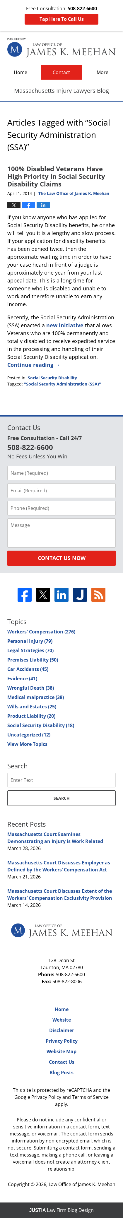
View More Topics (27, 744)
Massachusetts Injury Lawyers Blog (61, 48)
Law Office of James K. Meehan (82, 1184)
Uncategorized (28, 735)
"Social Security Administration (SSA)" (62, 384)
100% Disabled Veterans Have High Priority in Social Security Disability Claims (56, 176)
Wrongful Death (30, 688)
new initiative (65, 325)
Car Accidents (27, 669)
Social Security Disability (52, 378)
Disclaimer (61, 1030)
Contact (61, 72)
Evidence (22, 678)
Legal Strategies (30, 650)
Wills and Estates (31, 706)
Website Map (61, 1051)
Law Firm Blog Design (61, 1210)
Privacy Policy (62, 1041)
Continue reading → (33, 364)
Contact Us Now (62, 557)
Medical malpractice (35, 697)
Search (62, 798)
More (102, 72)
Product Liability (31, 716)
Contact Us (61, 1062)
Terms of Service (90, 1097)
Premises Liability (32, 660)
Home (20, 72)
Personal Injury (29, 641)
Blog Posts (61, 1072)
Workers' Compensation (41, 631)
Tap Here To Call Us (62, 19)
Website (61, 1020)
